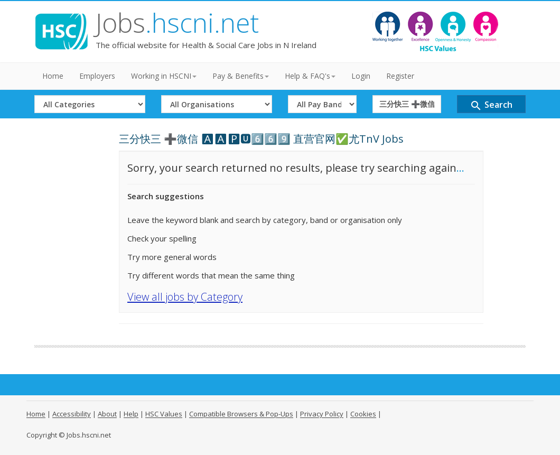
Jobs (177, 23)
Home (52, 76)
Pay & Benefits (240, 76)
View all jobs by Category (184, 297)
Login (360, 76)
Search (491, 105)
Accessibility (71, 414)
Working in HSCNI (164, 76)
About (107, 414)
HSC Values (163, 414)
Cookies (363, 414)
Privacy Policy (321, 414)
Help (131, 414)
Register (400, 76)
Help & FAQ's (310, 76)
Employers (97, 76)
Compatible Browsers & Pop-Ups (241, 414)
